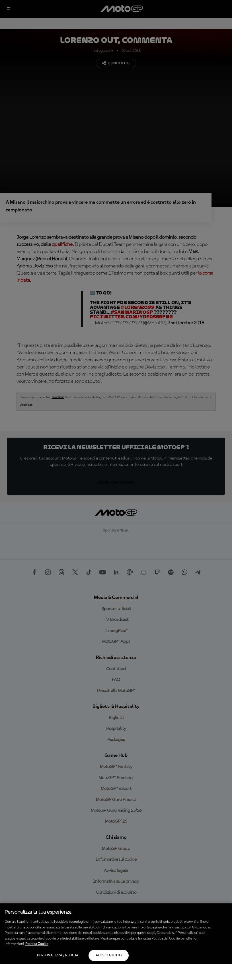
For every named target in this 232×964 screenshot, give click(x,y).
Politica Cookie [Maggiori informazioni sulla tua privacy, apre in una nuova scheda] (36, 944)
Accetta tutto (109, 955)
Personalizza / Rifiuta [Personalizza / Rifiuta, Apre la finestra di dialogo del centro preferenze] (57, 955)
